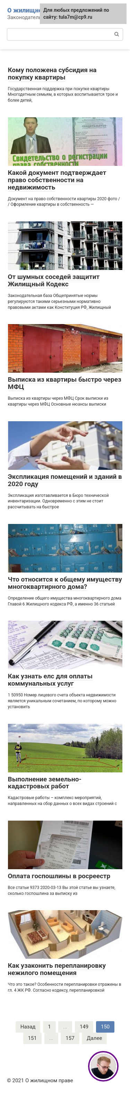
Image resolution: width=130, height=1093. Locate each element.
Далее (94, 1038)
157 (70, 1038)
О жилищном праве (36, 10)
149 (84, 1027)
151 (32, 1038)
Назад (28, 1027)
